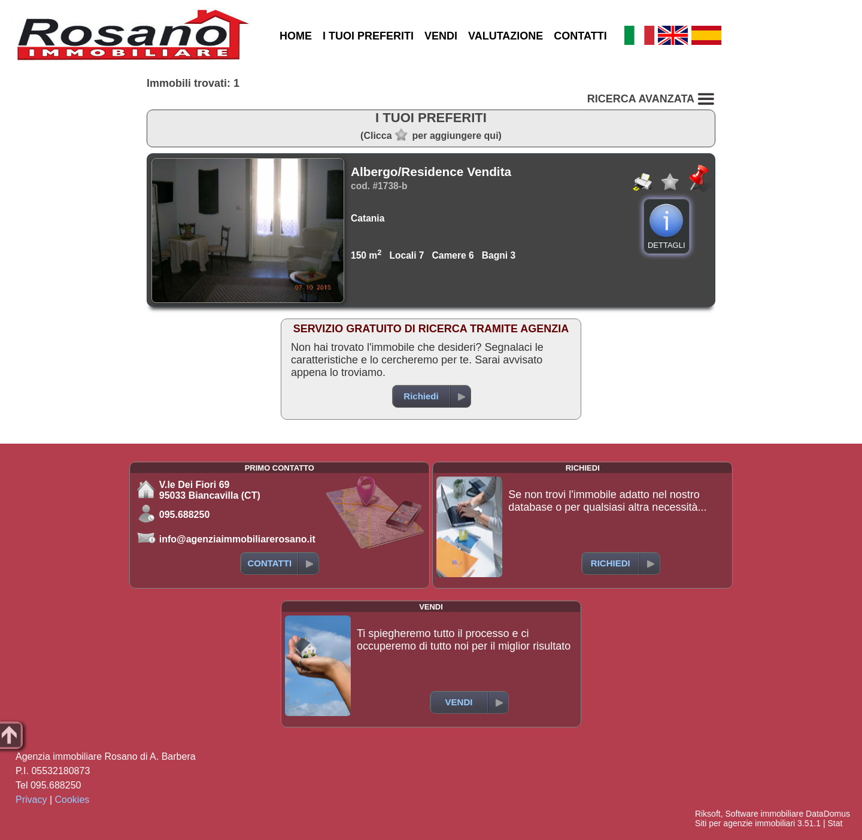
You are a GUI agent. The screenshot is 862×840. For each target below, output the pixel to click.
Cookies (72, 799)
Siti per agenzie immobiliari (745, 823)
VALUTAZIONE (505, 36)
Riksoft (708, 813)
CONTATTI (580, 36)
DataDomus (828, 813)
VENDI (440, 36)
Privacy (31, 799)
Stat (834, 823)
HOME (296, 36)
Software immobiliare (764, 813)
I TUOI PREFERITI (368, 36)
